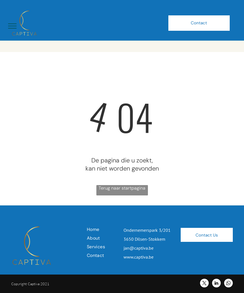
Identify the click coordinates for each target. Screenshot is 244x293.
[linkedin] (216, 284)
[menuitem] (107, 229)
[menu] (12, 26)
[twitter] (204, 284)
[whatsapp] (228, 284)
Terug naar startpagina (122, 188)
